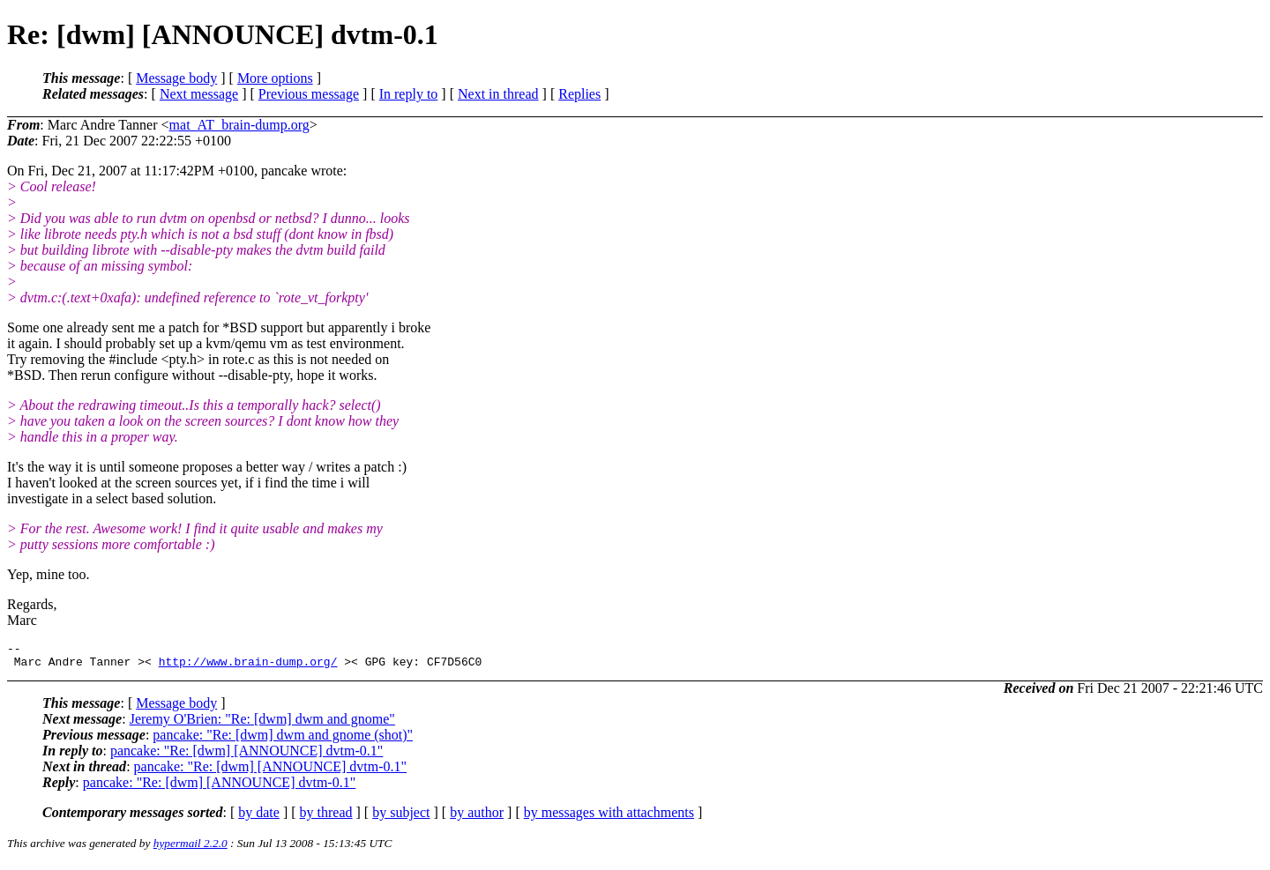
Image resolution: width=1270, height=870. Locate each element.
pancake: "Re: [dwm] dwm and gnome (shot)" (283, 739)
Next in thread (498, 93)
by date (259, 817)
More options (275, 78)
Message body (176, 78)
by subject (401, 817)
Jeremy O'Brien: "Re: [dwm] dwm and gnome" (262, 724)
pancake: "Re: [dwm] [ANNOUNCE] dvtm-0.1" (246, 755)
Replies (579, 93)
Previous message (308, 93)
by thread (326, 817)
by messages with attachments (609, 817)
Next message (199, 93)
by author (477, 817)
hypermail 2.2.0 (190, 848)
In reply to (408, 93)
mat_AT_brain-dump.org (239, 124)
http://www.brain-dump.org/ (248, 666)
